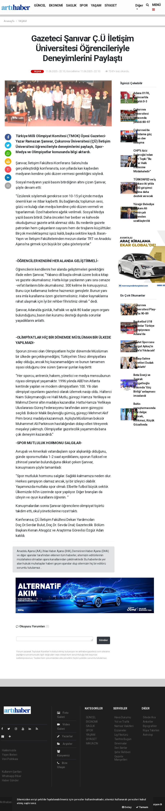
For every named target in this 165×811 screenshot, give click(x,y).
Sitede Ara (149, 717)
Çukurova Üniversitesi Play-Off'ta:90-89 (144, 309)
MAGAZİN (92, 743)
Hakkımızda (9, 750)
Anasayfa (9, 21)
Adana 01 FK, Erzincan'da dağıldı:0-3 (141, 97)
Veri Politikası (10, 759)
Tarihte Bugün (123, 739)
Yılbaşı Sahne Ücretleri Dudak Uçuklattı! (143, 362)
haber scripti (7, 806)
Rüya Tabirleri (151, 730)
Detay (127, 807)
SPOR (84, 5)
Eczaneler (120, 730)
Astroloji (148, 734)
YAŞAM (96, 5)
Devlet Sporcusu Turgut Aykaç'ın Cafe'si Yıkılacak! (144, 346)
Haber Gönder (10, 780)
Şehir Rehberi (122, 752)
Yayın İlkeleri (9, 754)
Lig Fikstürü (121, 734)
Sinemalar (120, 743)
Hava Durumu (122, 717)
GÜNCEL (40, 5)
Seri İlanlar (120, 747)
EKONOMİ (56, 5)
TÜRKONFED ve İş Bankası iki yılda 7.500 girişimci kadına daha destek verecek (144, 188)
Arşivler (64, 743)
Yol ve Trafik (121, 721)
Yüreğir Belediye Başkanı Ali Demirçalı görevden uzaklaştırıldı (143, 212)
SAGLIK (71, 5)
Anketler (148, 721)
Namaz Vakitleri (124, 726)
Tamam (142, 807)
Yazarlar (65, 736)
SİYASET (111, 5)
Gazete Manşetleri (120, 758)
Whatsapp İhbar (11, 776)
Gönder (103, 640)
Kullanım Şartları (12, 771)
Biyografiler (150, 726)
